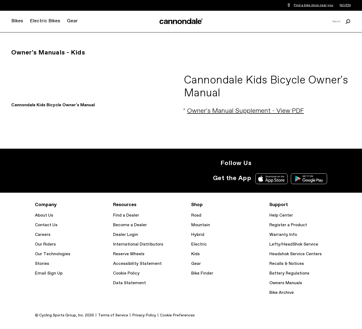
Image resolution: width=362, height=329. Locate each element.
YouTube (294, 163)
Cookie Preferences (177, 315)
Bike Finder (202, 273)
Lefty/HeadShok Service (293, 244)
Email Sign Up (49, 273)
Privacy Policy (144, 315)
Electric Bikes (45, 21)
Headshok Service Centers (295, 254)
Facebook (282, 163)
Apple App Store (271, 178)
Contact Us (46, 225)
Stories (42, 263)
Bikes (17, 21)
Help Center (281, 215)
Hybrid (197, 234)
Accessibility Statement (137, 263)
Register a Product (288, 225)
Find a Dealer (126, 215)
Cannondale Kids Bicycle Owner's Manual (53, 105)
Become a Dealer (130, 225)
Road (196, 215)
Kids (195, 254)
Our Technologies (52, 254)
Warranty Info (283, 234)
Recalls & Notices (286, 263)
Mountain (200, 225)
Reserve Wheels (128, 254)
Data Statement (129, 283)
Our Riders (45, 244)
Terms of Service (113, 315)
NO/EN (345, 5)
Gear (72, 21)
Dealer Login (125, 234)
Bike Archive (281, 292)
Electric (199, 244)
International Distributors (138, 244)
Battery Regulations (289, 273)
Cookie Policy (126, 273)
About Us (44, 215)
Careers (42, 234)
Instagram (259, 163)
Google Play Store (309, 178)
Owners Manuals (285, 283)
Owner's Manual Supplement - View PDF (245, 111)
